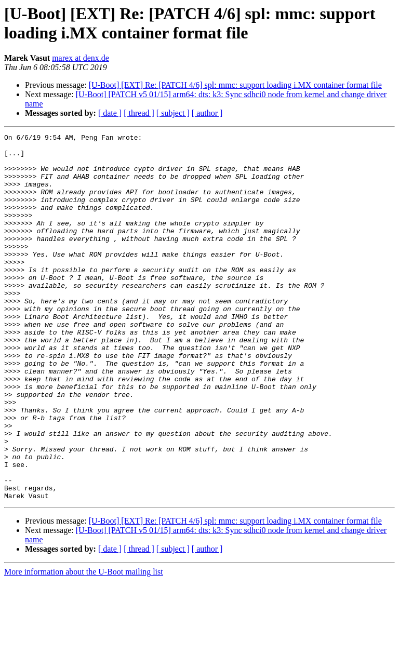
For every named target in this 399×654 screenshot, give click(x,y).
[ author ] (207, 113)
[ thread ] (139, 113)
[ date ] (110, 113)
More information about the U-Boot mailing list (83, 644)
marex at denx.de (80, 58)
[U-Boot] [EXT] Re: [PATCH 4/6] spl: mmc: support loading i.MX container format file (235, 85)
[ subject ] (173, 113)
